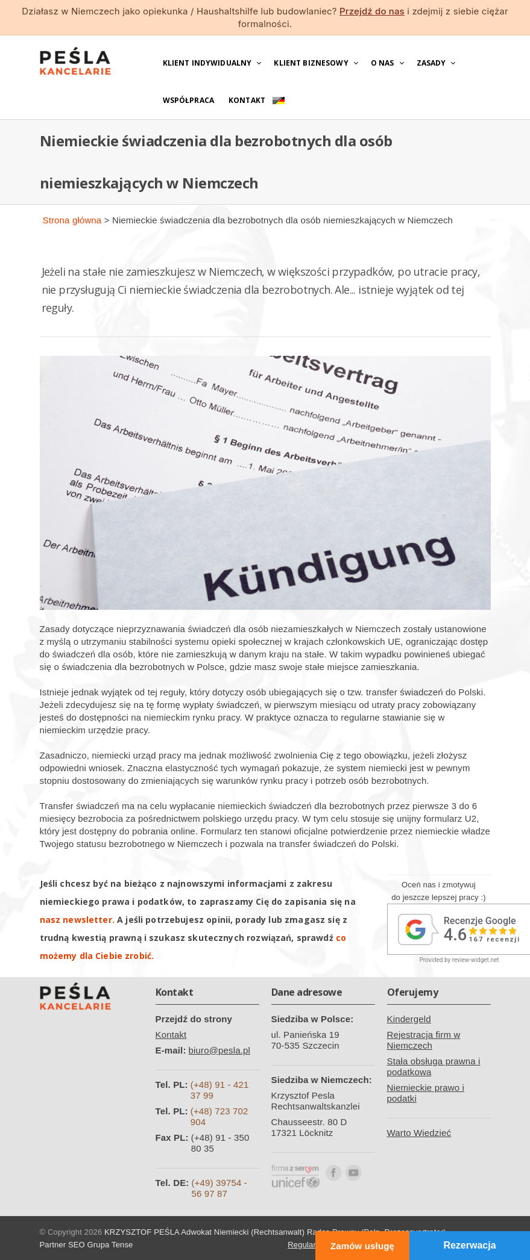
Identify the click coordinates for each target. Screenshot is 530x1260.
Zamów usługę (362, 1246)
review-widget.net (475, 960)
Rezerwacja (469, 1245)
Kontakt (247, 100)
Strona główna (72, 220)
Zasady (431, 63)
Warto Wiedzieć (419, 1133)
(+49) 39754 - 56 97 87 (219, 1188)
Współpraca (189, 100)
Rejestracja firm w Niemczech (424, 1040)
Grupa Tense (110, 1244)
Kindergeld (409, 1019)
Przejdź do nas (372, 11)
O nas (382, 63)
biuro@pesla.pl (219, 1050)
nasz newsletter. (77, 919)
